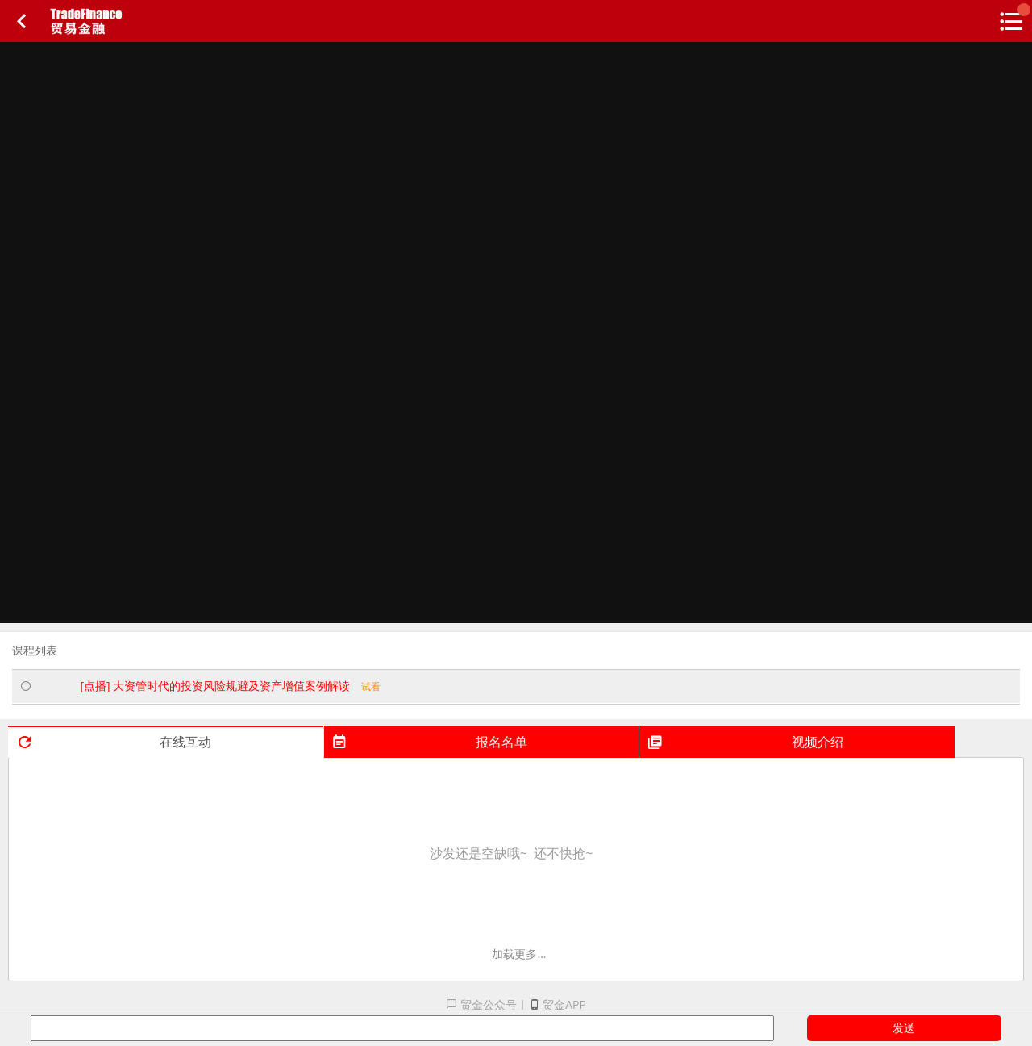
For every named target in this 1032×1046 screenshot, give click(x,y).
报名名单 (429, 742)
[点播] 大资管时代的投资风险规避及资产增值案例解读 (230, 685)
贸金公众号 (481, 1004)
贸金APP (557, 1004)
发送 (904, 1028)
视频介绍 (745, 742)
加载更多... (519, 953)
